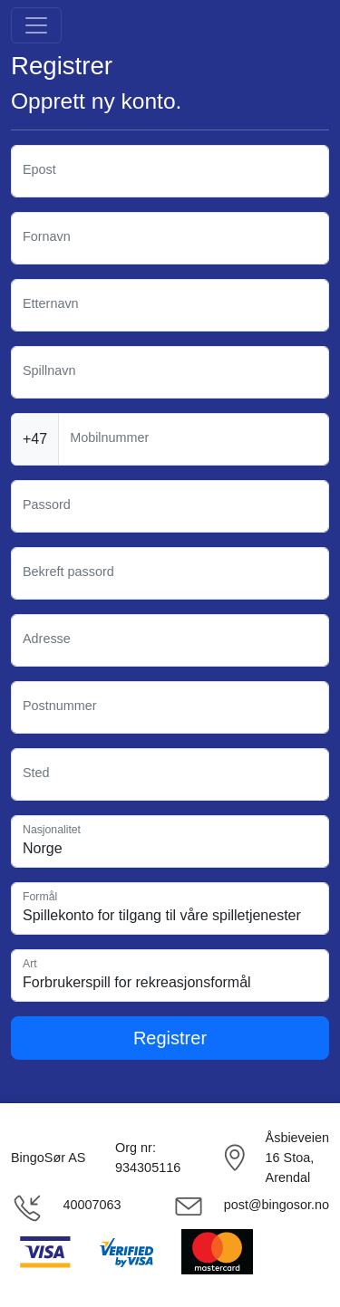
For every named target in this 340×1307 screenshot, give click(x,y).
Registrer (170, 1038)
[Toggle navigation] (36, 25)
